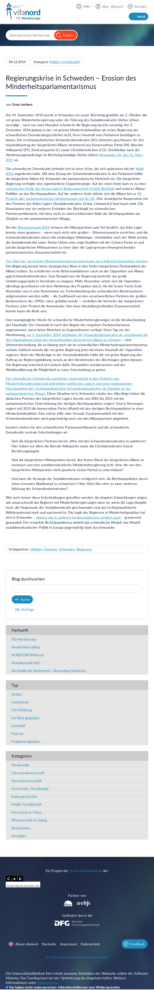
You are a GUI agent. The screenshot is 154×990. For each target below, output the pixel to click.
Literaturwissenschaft (27, 773)
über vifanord (112, 6)
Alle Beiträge (24, 610)
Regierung (84, 549)
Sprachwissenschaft (26, 781)
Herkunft (19, 630)
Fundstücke (20, 702)
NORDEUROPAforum (27, 655)
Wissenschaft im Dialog (29, 820)
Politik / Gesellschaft (64, 62)
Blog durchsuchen (28, 579)
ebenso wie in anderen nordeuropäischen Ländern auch (78, 517)
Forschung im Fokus (26, 812)
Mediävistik (20, 765)
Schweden (67, 549)
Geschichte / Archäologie (30, 789)
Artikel (16, 694)
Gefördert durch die (77, 915)
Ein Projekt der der (77, 871)
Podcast (17, 734)
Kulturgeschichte (24, 797)
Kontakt (140, 6)
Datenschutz (90, 944)
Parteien (50, 549)
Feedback (137, 944)
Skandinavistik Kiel (25, 663)
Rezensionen (21, 828)
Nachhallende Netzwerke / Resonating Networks (48, 671)
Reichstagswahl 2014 (34, 227)
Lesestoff (18, 726)
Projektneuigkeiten (25, 741)
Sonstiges (18, 836)
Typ (14, 685)
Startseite (49, 944)
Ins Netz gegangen (25, 718)
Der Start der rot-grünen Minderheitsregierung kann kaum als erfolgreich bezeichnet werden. (77, 261)
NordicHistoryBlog (25, 647)
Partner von (77, 896)
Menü (141, 16)
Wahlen (37, 549)
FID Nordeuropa (24, 639)
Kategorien (21, 756)
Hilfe (86, 6)
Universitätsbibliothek (85, 871)
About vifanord (27, 944)
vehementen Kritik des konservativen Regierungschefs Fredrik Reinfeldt (60, 188)
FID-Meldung (21, 710)
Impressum (68, 944)
